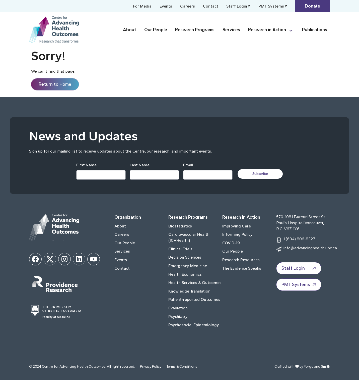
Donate (312, 6)
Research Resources (241, 259)
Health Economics (185, 274)
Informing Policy (237, 234)
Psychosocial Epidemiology (193, 324)
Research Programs (194, 29)
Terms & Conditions (181, 366)
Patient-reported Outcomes (194, 299)
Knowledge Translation (189, 291)
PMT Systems (271, 6)
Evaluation (178, 308)
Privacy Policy (150, 366)
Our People (155, 29)
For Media (142, 6)
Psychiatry (178, 316)
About (129, 29)
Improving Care (236, 226)
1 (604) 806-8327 (299, 238)
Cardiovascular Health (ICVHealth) (188, 237)
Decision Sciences (184, 257)
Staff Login (236, 6)
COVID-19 (231, 243)
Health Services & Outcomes (195, 282)
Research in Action (267, 29)
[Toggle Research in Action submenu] (293, 29)
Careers (187, 6)
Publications (314, 29)
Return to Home (55, 84)
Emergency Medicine (187, 265)
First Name (86, 165)
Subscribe (260, 174)
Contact (210, 6)
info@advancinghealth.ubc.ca (310, 248)
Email (188, 165)
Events (166, 6)
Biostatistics (180, 226)
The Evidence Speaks (241, 268)
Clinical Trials (180, 249)
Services (231, 29)
